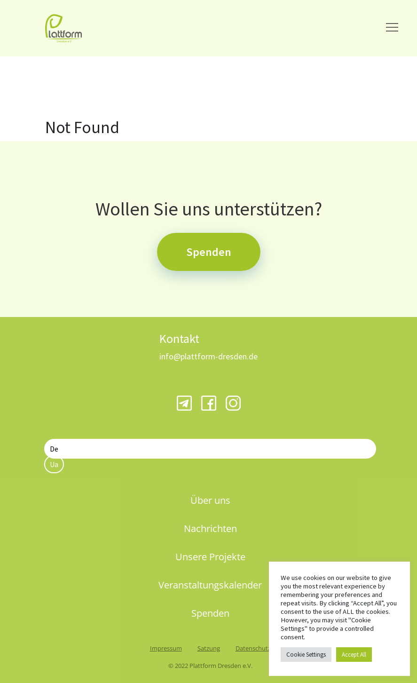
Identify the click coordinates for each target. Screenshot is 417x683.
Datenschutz (253, 648)
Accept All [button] (354, 655)
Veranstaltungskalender (210, 585)
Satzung (208, 648)
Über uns (210, 500)
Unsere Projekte (210, 556)
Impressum (166, 648)
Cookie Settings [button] (306, 655)
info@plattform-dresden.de (208, 356)
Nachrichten (210, 528)
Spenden (208, 252)
